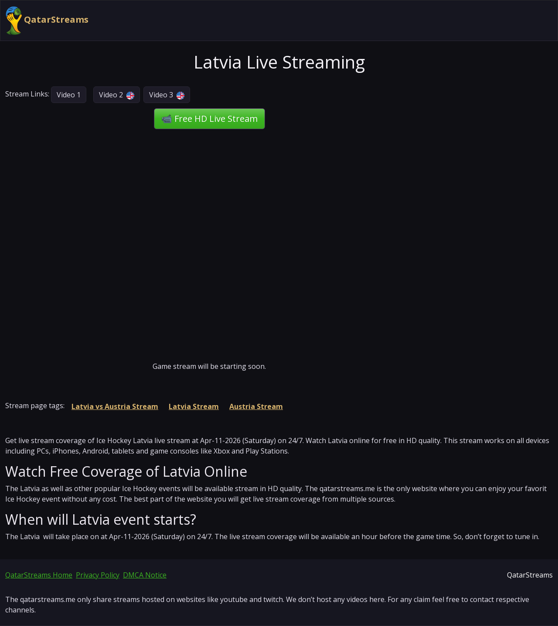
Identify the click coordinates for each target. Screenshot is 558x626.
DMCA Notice (145, 575)
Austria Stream (256, 406)
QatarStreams (47, 20)
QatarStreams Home (38, 575)
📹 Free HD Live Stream (209, 118)
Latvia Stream (194, 406)
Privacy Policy (97, 575)
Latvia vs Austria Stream (114, 406)
